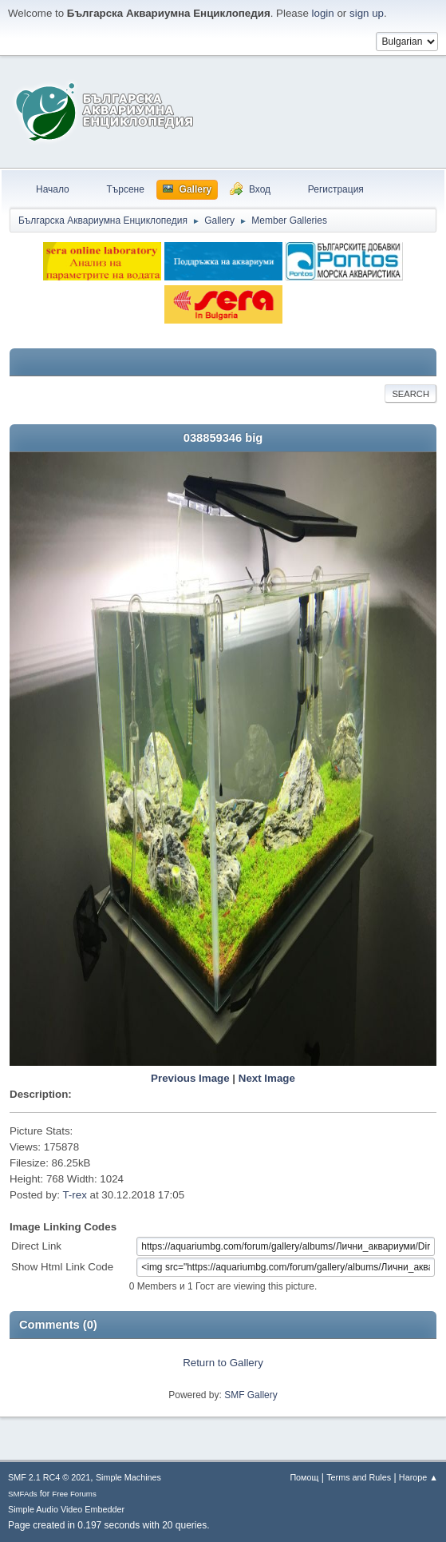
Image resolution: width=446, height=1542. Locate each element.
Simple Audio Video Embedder (66, 1509)
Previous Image (190, 1078)
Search (410, 394)
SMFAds (22, 1493)
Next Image (267, 1078)
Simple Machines (128, 1477)
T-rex (74, 1195)
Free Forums (74, 1493)
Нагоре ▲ (418, 1477)
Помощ (304, 1477)
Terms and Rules (358, 1477)
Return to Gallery (223, 1363)
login (323, 13)
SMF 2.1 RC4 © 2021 (49, 1477)
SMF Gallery (251, 1395)
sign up (366, 13)
